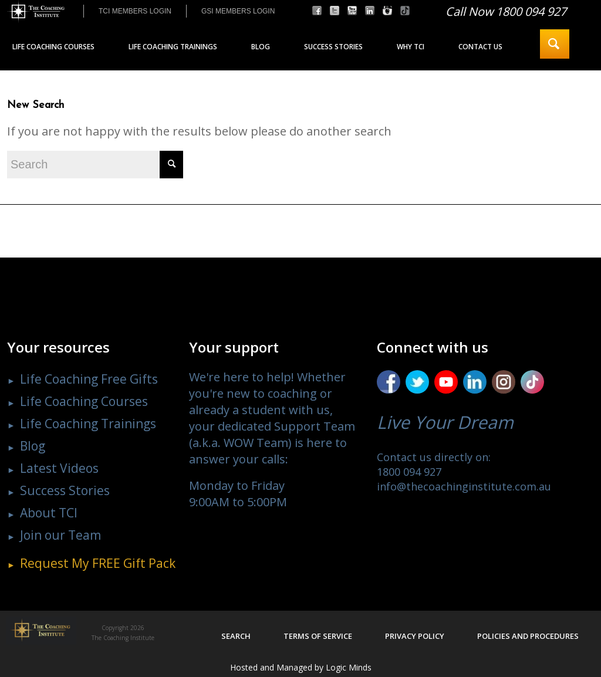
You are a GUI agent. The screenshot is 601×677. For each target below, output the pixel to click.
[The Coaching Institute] (36, 11)
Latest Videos (59, 468)
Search (236, 636)
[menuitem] (134, 11)
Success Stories (65, 490)
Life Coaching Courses (84, 401)
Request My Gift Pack (97, 563)
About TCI (48, 513)
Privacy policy (414, 636)
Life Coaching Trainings (88, 423)
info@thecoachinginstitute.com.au (464, 486)
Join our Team (60, 535)
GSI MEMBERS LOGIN (238, 11)
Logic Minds (349, 667)
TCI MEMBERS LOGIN (135, 11)
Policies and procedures (528, 636)
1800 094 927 (409, 472)
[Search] (554, 44)
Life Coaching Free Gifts (89, 379)
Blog (32, 446)
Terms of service (317, 636)
